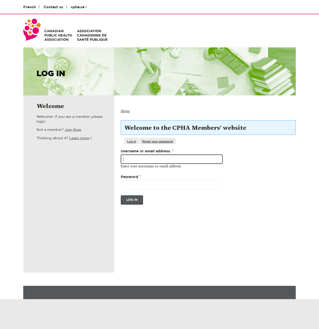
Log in (131, 141)
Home (125, 111)
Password (131, 176)
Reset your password (157, 141)
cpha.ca (79, 7)
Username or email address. (147, 151)
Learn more (80, 138)
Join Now (73, 130)
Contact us (53, 7)
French (29, 7)
